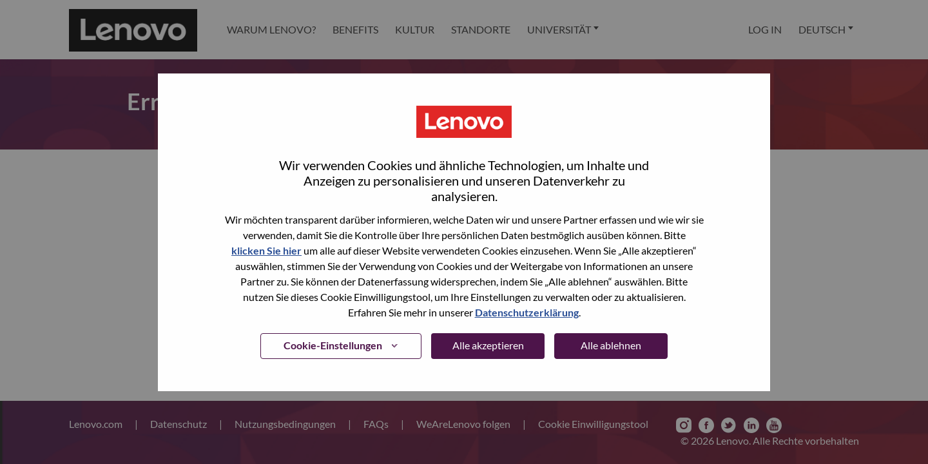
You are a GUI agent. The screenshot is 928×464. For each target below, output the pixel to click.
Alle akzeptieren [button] (488, 345)
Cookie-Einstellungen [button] (333, 345)
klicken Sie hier (266, 250)
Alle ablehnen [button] (611, 345)
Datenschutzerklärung (527, 312)
